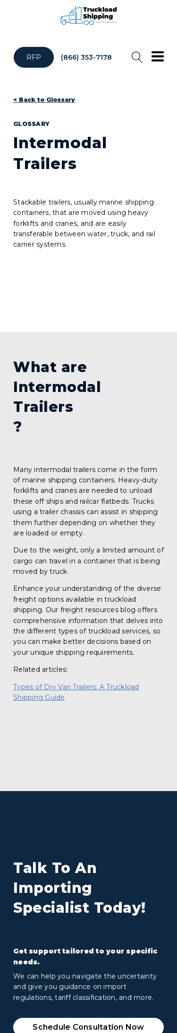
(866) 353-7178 (86, 57)
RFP (34, 57)
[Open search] (137, 57)
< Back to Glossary (44, 99)
